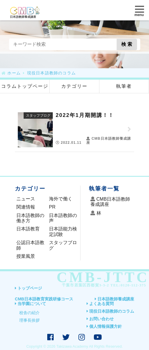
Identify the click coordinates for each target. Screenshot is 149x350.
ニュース (25, 198)
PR (52, 206)
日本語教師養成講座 (115, 299)
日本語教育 (28, 228)
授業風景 (25, 256)
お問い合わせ (101, 318)
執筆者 (124, 86)
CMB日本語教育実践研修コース (44, 299)
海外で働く (60, 198)
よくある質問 (101, 303)
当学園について (31, 303)
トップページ (29, 288)
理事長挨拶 (29, 320)
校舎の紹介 (29, 312)
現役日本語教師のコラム (111, 311)
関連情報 (25, 206)
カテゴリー (74, 86)
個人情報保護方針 (105, 326)
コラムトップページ (24, 86)
